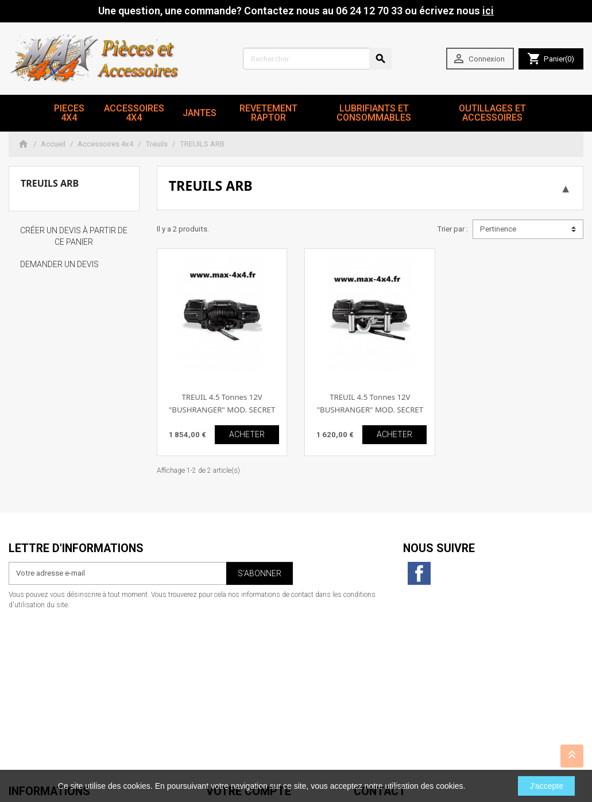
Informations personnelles (250, 646)
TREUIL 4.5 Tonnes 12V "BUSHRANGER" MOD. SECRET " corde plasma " (222, 409)
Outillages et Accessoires (492, 113)
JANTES (199, 112)
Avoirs (216, 669)
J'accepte (546, 786)
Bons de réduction (237, 692)
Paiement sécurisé (40, 692)
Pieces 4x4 (69, 113)
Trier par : (452, 229)
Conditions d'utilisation (48, 669)
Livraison (23, 646)
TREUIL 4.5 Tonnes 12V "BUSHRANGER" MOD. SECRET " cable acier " (370, 409)
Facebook (419, 573)
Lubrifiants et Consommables (373, 113)
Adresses (222, 680)
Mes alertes (225, 703)
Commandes (227, 658)
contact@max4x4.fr (417, 737)
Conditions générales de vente (60, 703)
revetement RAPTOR (268, 113)
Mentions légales (37, 658)
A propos (24, 680)
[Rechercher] (317, 59)
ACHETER (247, 434)
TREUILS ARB (50, 183)
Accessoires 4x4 (134, 113)
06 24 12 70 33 (426, 749)
